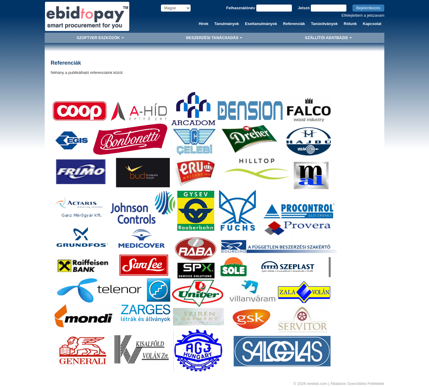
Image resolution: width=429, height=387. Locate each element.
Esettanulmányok (261, 23)
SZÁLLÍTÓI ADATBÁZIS (328, 37)
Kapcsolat (372, 23)
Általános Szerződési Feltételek (357, 383)
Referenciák (294, 23)
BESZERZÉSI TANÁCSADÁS (214, 37)
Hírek (204, 23)
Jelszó (304, 8)
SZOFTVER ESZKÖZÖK (100, 37)
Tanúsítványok (324, 23)
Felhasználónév (240, 8)
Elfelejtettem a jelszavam (362, 15)
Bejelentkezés (368, 8)
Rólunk (350, 23)
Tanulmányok (226, 23)
